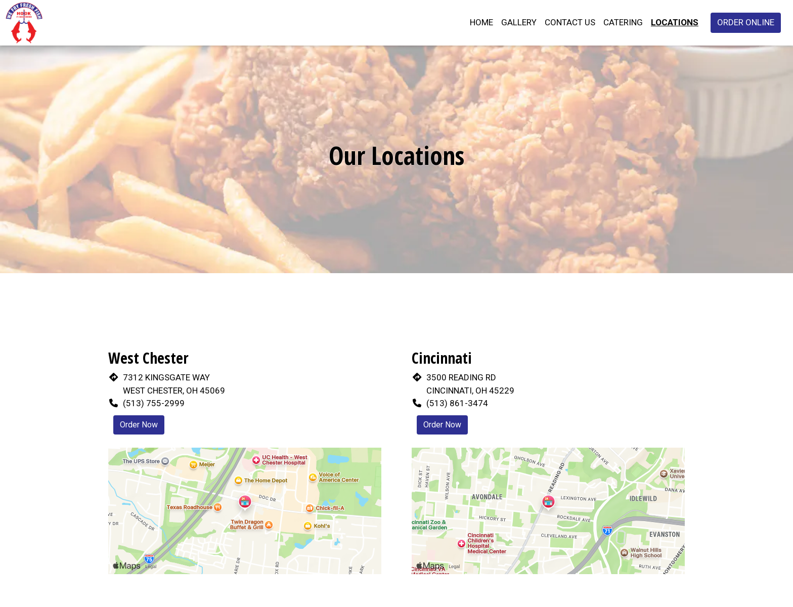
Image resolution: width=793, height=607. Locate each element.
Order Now (139, 424)
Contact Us (570, 22)
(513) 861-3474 (457, 403)
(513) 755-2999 (154, 403)
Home (481, 22)
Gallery (519, 22)
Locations (674, 22)
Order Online (745, 22)
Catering (623, 22)
